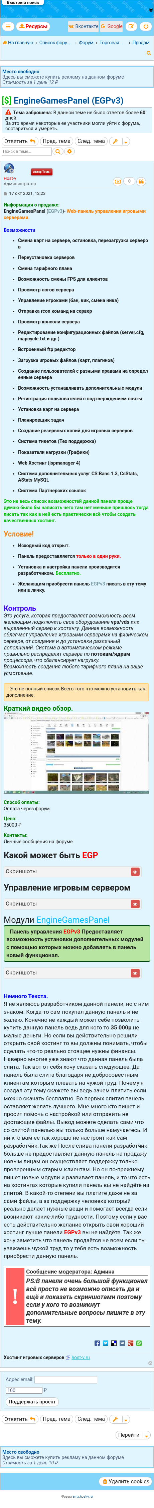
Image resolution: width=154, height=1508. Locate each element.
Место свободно (20, 71)
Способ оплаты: (22, 802)
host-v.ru (80, 1357)
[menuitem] (33, 26)
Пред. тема (56, 141)
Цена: (10, 818)
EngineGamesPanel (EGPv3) (69, 101)
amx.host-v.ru (82, 1496)
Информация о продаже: (31, 204)
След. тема (91, 141)
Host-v (10, 178)
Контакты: (15, 835)
